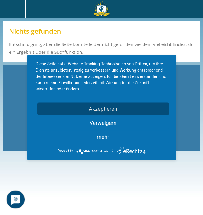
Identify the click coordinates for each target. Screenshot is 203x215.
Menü (13, 9)
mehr (103, 137)
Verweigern (102, 123)
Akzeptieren (103, 109)
